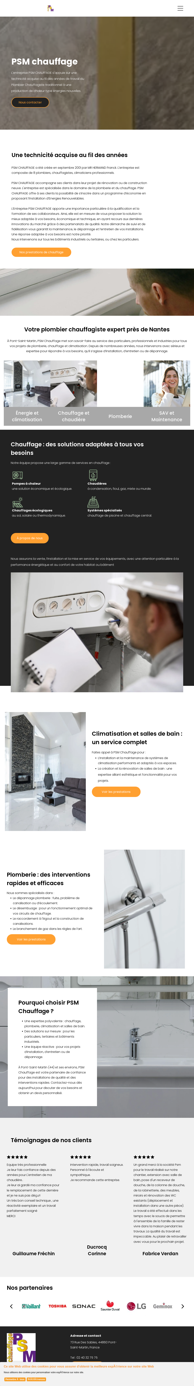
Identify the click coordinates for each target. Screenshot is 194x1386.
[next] (182, 1306)
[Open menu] (180, 8)
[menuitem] (160, 1333)
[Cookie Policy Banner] (97, 1372)
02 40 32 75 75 (87, 1357)
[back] (11, 1306)
